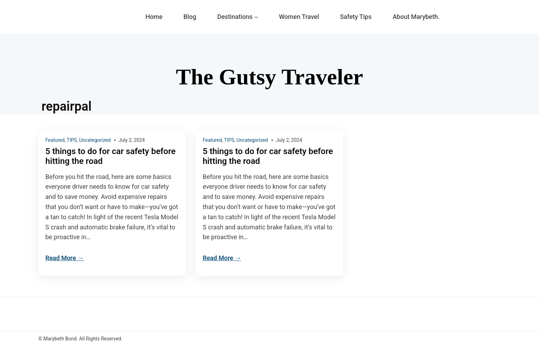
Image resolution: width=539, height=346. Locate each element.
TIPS (72, 140)
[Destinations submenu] (256, 17)
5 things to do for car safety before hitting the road (111, 156)
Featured (55, 140)
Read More (61, 258)
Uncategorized (95, 140)
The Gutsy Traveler (269, 76)
